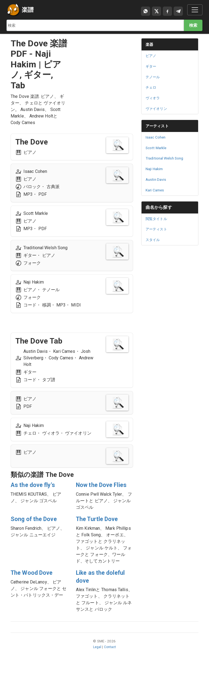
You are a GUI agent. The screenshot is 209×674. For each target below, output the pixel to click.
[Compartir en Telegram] (178, 11)
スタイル (154, 239)
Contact (110, 655)
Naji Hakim (155, 168)
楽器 (150, 44)
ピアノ (152, 55)
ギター (152, 66)
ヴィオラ (154, 97)
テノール (154, 76)
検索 (193, 25)
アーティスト (159, 125)
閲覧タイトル (158, 218)
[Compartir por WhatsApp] (145, 11)
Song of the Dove (37, 527)
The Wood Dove (34, 581)
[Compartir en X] (156, 11)
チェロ (152, 87)
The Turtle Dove (100, 527)
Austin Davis (157, 179)
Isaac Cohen (157, 137)
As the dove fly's (35, 485)
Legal (96, 655)
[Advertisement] (104, 65)
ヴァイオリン (158, 108)
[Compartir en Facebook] (167, 11)
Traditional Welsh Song (166, 158)
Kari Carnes (156, 190)
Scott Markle (157, 147)
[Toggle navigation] (194, 9)
